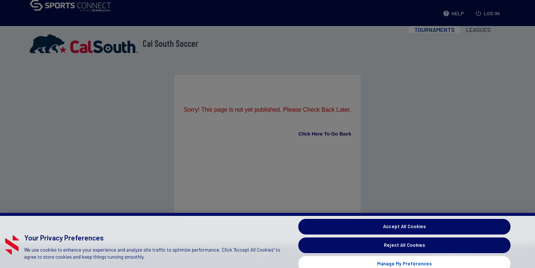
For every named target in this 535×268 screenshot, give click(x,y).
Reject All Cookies (404, 248)
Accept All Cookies (404, 230)
